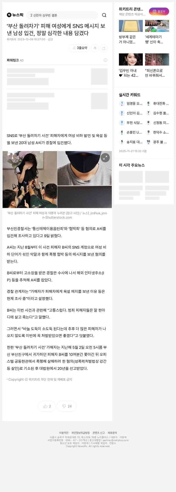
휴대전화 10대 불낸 (161, 104)
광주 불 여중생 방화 (161, 142)
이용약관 (63, 432)
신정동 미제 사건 (161, 123)
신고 (50, 39)
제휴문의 (112, 432)
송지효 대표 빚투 (135, 142)
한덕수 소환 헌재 (161, 132)
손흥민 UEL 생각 (135, 132)
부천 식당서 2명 (135, 123)
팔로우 (159, 11)
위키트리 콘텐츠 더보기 (132, 9)
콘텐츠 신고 (99, 432)
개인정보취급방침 (80, 432)
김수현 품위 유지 (161, 113)
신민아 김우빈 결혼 (135, 113)
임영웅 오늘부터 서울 (135, 104)
